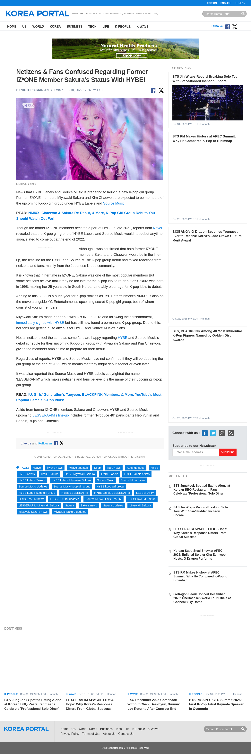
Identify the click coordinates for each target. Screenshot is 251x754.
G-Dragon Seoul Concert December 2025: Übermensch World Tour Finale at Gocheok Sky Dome (202, 598)
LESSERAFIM (145, 492)
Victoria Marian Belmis (41, 90)
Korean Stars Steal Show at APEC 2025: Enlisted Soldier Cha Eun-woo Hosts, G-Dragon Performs (199, 554)
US (24, 26)
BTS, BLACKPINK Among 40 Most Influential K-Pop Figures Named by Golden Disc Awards (207, 335)
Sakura (69, 505)
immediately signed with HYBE (40, 323)
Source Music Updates (33, 486)
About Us (109, 733)
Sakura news (89, 505)
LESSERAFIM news (31, 499)
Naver (157, 228)
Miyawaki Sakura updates (70, 511)
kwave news (55, 467)
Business (74, 26)
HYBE (122, 338)
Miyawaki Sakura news (33, 511)
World (38, 26)
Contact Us (125, 733)
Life (105, 26)
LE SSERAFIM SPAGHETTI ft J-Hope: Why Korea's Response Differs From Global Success (200, 533)
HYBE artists (27, 474)
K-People (123, 26)
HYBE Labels (109, 474)
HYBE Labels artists (137, 474)
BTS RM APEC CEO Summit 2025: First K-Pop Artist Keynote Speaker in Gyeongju (216, 704)
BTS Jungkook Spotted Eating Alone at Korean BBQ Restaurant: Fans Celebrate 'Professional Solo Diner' (201, 489)
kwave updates (78, 467)
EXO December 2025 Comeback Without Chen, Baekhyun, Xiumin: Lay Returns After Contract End (153, 704)
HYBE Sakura (50, 474)
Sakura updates (113, 505)
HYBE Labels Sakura (32, 480)
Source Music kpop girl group (72, 486)
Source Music (113, 203)
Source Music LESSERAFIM (103, 499)
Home (11, 26)
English (226, 3)
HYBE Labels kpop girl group (37, 492)
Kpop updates (135, 467)
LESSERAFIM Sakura (142, 499)
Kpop (97, 467)
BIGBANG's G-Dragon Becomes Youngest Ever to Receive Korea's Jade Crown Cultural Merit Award (207, 236)
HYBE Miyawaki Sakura (80, 474)
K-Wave (142, 26)
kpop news (114, 467)
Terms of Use (91, 733)
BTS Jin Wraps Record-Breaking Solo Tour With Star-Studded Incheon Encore (200, 511)
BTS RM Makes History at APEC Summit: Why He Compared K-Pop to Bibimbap (200, 576)
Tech (92, 26)
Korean (240, 3)
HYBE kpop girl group (110, 486)
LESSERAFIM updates (64, 499)
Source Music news (133, 480)
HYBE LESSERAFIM (74, 492)
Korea (55, 26)
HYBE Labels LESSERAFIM (112, 492)
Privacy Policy (69, 733)
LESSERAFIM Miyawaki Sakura (39, 505)
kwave (37, 467)
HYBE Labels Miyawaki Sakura (71, 480)
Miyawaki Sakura (140, 505)
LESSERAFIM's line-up (50, 415)
